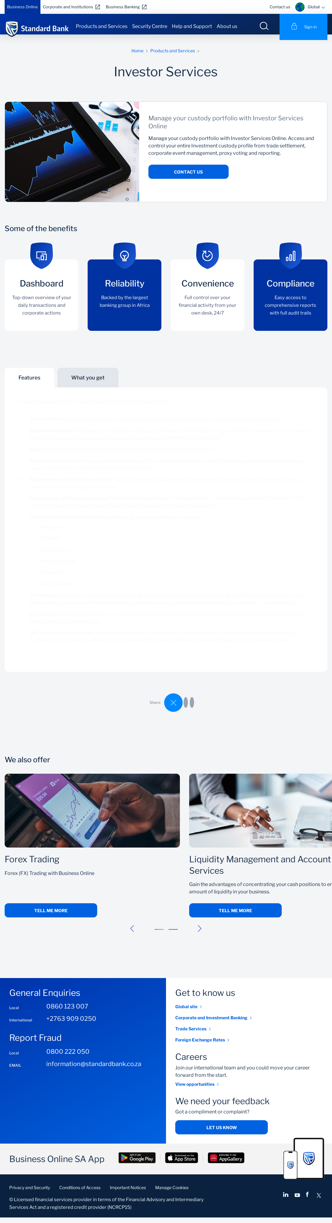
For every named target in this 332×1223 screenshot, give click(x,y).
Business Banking (123, 6)
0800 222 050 (67, 1057)
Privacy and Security (29, 1193)
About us (227, 26)
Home (137, 56)
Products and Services (101, 26)
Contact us (280, 6)
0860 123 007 (67, 1012)
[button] (132, 934)
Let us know (221, 1133)
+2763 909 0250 (71, 1024)
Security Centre (149, 26)
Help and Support (192, 26)
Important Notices (128, 1193)
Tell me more (51, 916)
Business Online (22, 6)
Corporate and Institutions (68, 6)
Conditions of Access (80, 1193)
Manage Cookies (172, 1193)
